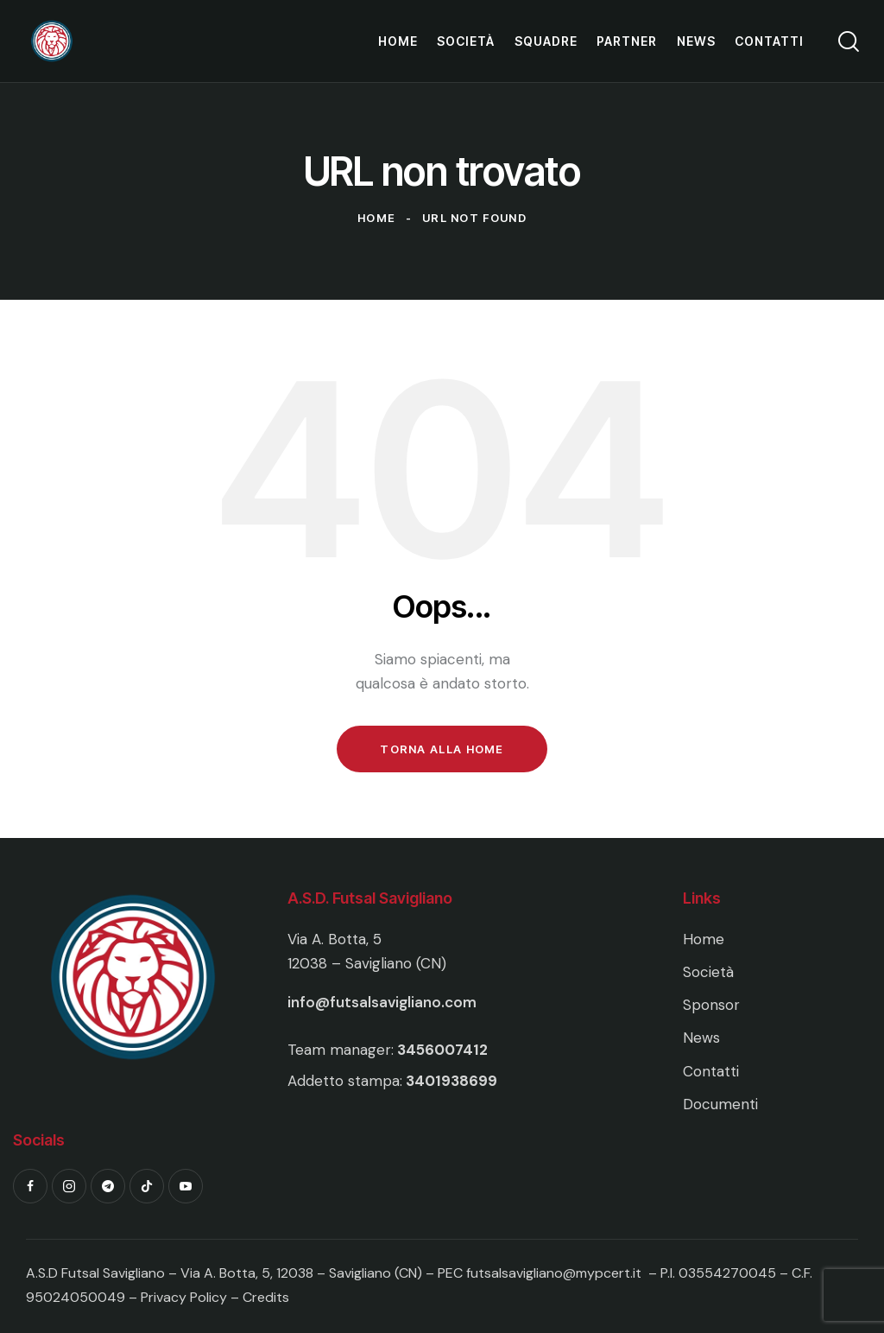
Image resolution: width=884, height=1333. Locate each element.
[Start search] (847, 41)
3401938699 (451, 1080)
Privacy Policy (185, 1297)
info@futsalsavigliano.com (382, 1002)
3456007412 (442, 1049)
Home (376, 218)
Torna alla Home (442, 749)
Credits (266, 1297)
